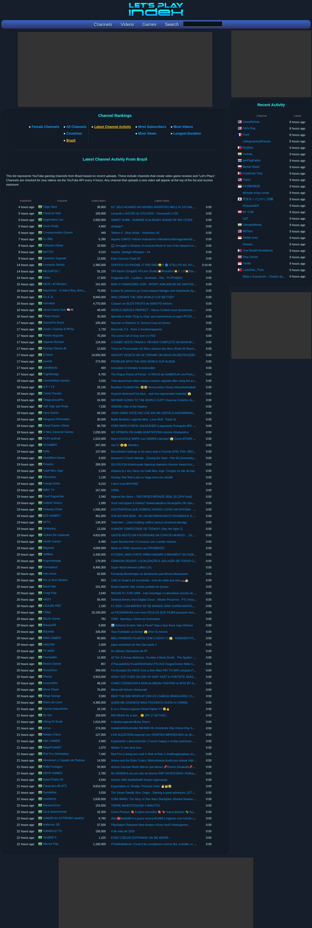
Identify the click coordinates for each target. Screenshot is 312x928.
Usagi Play (50, 592)
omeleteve (49, 798)
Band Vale (49, 586)
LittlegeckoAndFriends (257, 141)
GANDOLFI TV (52, 831)
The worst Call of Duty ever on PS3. (133, 335)
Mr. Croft (248, 211)
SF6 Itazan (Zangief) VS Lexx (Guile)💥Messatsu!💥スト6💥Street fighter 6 (159, 271)
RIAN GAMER (52, 637)
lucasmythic (50, 683)
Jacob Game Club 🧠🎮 (58, 309)
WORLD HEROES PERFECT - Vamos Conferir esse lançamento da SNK (157, 310)
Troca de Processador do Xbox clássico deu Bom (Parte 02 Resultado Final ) (159, 348)
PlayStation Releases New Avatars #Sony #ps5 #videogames (149, 824)
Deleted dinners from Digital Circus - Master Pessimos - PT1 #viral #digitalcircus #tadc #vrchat (170, 599)
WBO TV (48, 489)
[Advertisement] (115, 69)
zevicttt (47, 361)
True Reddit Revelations (258, 250)
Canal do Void (52, 213)
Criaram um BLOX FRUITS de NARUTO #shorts (141, 303)
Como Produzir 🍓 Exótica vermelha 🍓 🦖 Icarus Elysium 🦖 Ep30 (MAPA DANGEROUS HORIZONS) (176, 812)
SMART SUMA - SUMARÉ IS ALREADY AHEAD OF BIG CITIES (151, 219)
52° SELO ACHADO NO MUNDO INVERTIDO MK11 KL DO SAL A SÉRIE (157, 207)
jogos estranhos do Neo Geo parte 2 (134, 644)
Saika (46, 277)
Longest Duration (187, 133)
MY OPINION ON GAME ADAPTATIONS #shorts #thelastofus (150, 432)
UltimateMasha (252, 224)
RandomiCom (51, 805)
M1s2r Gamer (51, 618)
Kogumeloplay (52, 560)
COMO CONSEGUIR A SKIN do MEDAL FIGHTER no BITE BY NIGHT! (156, 683)
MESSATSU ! (51, 271)
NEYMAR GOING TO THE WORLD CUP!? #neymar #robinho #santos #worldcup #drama (167, 400)
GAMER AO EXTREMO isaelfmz (63, 818)
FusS (246, 134)
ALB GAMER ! (52, 515)
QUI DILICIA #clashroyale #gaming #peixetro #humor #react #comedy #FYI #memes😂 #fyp (169, 464)
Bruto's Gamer (52, 663)
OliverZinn (49, 477)
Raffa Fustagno (52, 766)
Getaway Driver (53, 509)
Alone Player (51, 689)
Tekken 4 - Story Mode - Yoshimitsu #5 (135, 232)
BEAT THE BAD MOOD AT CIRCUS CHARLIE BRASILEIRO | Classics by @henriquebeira (168, 696)
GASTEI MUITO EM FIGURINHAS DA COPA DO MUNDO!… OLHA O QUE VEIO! (162, 535)
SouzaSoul (50, 670)
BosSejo (248, 147)
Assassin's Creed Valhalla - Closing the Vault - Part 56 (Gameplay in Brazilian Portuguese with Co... (173, 458)
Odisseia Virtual (53, 245)
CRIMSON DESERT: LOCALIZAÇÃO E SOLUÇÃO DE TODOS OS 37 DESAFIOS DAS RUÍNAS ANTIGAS (178, 561)
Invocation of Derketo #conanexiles (133, 367)
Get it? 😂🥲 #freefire (124, 445)
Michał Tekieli (251, 166)
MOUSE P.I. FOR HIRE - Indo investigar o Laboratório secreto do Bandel (157, 593)
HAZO (47, 599)
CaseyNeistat (251, 121)
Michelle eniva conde (256, 192)
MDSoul (248, 231)
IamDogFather (252, 160)
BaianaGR (49, 625)
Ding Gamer (250, 256)
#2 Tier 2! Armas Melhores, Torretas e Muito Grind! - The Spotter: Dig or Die (158, 657)
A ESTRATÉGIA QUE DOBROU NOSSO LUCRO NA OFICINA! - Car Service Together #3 (167, 509)
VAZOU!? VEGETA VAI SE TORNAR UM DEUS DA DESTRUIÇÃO (153, 355)
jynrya (47, 728)
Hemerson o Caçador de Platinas (64, 760)
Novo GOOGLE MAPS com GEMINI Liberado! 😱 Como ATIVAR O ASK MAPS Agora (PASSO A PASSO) (177, 438)
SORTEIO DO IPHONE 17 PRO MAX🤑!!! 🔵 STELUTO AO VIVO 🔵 (155, 265)
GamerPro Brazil (53, 322)
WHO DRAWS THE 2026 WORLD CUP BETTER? (142, 297)
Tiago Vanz (50, 206)
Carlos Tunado (52, 393)
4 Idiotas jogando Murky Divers (130, 721)
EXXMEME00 (251, 186)
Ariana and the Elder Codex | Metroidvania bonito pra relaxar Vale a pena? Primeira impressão (170, 760)
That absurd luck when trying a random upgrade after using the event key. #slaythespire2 (167, 380)
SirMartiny (49, 528)
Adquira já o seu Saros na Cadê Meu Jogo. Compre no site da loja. (153, 470)
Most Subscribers (152, 127)
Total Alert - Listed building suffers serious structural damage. (149, 522)
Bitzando (48, 631)
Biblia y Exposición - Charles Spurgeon (267, 276)
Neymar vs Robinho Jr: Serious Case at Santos (140, 322)
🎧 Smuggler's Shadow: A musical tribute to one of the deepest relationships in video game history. (173, 245)
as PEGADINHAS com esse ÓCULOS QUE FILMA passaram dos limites (156, 612)
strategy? (117, 226)
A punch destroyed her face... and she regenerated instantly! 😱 (151, 393)
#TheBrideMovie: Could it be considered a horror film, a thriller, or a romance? (160, 844)
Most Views (147, 133)
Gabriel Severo (52, 502)
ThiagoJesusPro (53, 399)
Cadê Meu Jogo (53, 470)
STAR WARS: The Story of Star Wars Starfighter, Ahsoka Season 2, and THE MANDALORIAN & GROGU (177, 799)
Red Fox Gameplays (56, 753)
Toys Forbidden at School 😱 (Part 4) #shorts (139, 631)
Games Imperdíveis (55, 708)
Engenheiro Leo (53, 219)
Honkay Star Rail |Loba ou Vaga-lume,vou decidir (142, 477)
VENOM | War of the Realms (129, 406)
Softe (46, 451)
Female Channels (45, 127)
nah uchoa (49, 573)
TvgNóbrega (51, 374)
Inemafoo (49, 303)
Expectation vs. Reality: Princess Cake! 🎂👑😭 (141, 786)
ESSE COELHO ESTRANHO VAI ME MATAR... (141, 837)
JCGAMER (50, 444)
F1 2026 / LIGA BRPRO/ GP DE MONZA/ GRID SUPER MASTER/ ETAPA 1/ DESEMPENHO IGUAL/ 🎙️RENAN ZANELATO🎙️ (191, 606)
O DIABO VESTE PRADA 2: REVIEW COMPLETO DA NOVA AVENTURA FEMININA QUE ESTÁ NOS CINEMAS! (182, 342)
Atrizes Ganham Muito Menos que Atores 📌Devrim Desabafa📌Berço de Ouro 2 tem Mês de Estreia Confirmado (182, 766)
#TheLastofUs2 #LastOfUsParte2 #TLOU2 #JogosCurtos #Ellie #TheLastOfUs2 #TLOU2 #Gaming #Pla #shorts (181, 664)
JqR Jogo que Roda (55, 406)
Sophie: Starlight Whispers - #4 (130, 252)
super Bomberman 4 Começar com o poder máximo (143, 541)
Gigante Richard (53, 341)
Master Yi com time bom (126, 747)
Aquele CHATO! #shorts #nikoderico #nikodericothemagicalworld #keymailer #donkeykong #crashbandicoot (178, 239)
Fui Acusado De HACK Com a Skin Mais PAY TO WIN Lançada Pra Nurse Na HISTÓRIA (167, 670)
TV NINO (49, 650)
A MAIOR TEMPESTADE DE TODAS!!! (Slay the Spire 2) (147, 528)
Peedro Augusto (53, 335)
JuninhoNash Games (56, 380)
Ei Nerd (47, 354)
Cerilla (247, 263)
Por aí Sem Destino (55, 580)
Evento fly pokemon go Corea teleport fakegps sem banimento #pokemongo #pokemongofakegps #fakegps (178, 290)
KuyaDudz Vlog (252, 173)
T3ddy (47, 612)
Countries (74, 133)
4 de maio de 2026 (123, 831)
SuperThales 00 (53, 779)
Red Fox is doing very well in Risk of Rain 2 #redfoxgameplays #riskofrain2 (158, 754)
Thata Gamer (51, 316)
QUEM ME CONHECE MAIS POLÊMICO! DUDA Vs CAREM (149, 702)
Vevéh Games (52, 541)
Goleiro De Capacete (56, 535)
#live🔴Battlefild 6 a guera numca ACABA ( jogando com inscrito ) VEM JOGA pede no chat (168, 818)
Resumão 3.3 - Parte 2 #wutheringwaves (136, 329)
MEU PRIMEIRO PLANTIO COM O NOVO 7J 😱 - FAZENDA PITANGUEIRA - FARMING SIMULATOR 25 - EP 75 (182, 638)
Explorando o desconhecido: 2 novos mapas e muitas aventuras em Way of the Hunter (165, 741)
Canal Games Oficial (56, 425)
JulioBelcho (50, 367)
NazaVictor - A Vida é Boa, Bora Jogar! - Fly (70, 290)
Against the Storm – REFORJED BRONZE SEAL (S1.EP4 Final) (151, 496)
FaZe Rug (249, 128)
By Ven (47, 715)
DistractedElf (251, 205)
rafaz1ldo (49, 644)
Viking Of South (53, 721)
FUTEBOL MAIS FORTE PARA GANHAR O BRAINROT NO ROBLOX (155, 554)
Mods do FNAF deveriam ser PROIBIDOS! (138, 548)
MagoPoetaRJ (52, 747)
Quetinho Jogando (54, 258)
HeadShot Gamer (54, 457)
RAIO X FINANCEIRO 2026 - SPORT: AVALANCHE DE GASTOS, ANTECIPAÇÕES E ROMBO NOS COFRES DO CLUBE (188, 284)
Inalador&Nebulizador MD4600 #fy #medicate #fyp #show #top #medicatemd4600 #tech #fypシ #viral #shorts (179, 728)
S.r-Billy (48, 239)
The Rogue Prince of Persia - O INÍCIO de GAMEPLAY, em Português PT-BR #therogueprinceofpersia (175, 374)
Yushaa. (248, 154)
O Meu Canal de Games (58, 432)
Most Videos (183, 127)
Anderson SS (51, 824)
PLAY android (51, 438)
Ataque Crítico (52, 734)
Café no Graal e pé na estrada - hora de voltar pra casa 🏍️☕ (149, 580)
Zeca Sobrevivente (55, 811)
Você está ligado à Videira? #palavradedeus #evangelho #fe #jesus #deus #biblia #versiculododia (172, 503)
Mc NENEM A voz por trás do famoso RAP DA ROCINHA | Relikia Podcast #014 (161, 773)
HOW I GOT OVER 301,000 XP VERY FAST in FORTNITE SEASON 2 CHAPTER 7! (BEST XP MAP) (175, 676)
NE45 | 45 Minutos (54, 284)
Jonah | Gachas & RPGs (58, 329)
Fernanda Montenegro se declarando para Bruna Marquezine (149, 573)
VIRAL (115, 490)
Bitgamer (48, 547)
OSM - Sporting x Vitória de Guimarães (135, 618)
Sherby (47, 676)
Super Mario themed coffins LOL (131, 567)
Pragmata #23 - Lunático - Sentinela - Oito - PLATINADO (146, 277)
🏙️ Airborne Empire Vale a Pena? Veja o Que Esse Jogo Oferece (152, 625)
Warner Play (51, 843)
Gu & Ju (48, 296)
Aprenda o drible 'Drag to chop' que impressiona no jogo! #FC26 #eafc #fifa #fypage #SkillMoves (171, 316)
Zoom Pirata (51, 226)
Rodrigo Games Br (55, 348)
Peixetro (48, 464)
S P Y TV (49, 387)
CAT (245, 218)
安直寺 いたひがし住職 (258, 199)
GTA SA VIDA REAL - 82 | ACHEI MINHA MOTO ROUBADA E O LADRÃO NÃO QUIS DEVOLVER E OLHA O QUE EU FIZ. (189, 515)
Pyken (246, 179)
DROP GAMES (52, 773)
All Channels (76, 127)
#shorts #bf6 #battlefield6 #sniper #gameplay (139, 779)
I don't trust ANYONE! (124, 483)
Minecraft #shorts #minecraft (129, 689)
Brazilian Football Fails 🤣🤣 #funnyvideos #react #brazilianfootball (153, 387)
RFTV (47, 522)
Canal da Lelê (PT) (55, 785)
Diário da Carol (52, 702)
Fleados (248, 244)
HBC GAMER (51, 740)
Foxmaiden (50, 657)
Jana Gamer (51, 412)
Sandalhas (49, 792)
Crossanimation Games (58, 232)
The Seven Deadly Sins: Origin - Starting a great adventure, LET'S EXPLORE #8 (161, 792)
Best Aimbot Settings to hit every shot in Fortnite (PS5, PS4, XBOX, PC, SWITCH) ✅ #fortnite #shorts (175, 451)
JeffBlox (48, 554)
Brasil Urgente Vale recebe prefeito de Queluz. (140, 586)
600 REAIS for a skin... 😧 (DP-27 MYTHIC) (138, 715)
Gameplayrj (50, 567)
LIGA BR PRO (52, 605)
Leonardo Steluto (54, 264)
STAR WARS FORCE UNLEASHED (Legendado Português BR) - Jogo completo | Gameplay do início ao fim (179, 425)
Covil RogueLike (53, 496)
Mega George (51, 695)
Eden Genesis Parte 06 (125, 258)
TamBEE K (50, 837)
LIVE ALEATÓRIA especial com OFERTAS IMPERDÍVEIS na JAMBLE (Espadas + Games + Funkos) (174, 734)
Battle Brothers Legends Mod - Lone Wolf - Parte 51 (143, 419)
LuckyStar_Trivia (253, 269)
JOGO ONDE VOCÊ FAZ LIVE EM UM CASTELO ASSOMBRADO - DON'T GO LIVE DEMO (169, 413)
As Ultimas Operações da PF (129, 651)
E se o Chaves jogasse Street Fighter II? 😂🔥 (140, 709)
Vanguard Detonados (56, 419)
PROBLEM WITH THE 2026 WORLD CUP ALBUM (143, 361)
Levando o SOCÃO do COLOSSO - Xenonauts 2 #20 (144, 213)
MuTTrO (48, 251)
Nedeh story (250, 237)
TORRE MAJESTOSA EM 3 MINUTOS (135, 805)
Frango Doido (51, 483)
